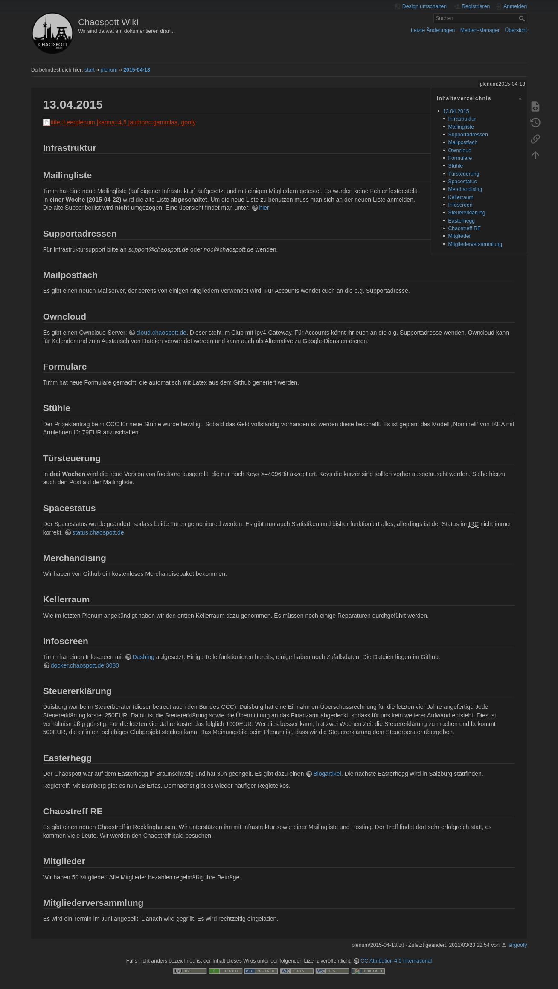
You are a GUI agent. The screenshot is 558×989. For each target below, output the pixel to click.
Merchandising (465, 189)
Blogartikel (327, 773)
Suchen (523, 18)
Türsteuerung (463, 174)
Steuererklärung (466, 213)
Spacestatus (462, 182)
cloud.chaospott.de (161, 332)
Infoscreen (460, 205)
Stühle (455, 166)
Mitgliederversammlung (475, 244)
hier (264, 207)
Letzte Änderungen (433, 30)
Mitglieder (459, 236)
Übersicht (516, 30)
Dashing (143, 657)
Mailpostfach (462, 142)
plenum (108, 70)
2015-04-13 (136, 70)
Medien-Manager (480, 30)
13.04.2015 (456, 111)
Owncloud (459, 150)
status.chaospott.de (98, 532)
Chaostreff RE (464, 228)
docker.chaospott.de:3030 (85, 665)
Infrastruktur (462, 119)
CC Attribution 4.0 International (396, 961)
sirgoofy (518, 945)
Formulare (460, 158)
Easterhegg (461, 221)
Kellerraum (460, 197)
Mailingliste (461, 127)
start (89, 70)
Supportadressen (468, 135)
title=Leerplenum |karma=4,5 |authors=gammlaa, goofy (123, 122)
